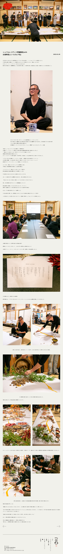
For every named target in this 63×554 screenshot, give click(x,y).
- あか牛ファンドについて (44, 543)
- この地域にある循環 (48, 541)
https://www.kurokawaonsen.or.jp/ (15, 550)
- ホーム (52, 539)
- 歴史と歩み (46, 539)
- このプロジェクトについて (50, 544)
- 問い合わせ (40, 539)
